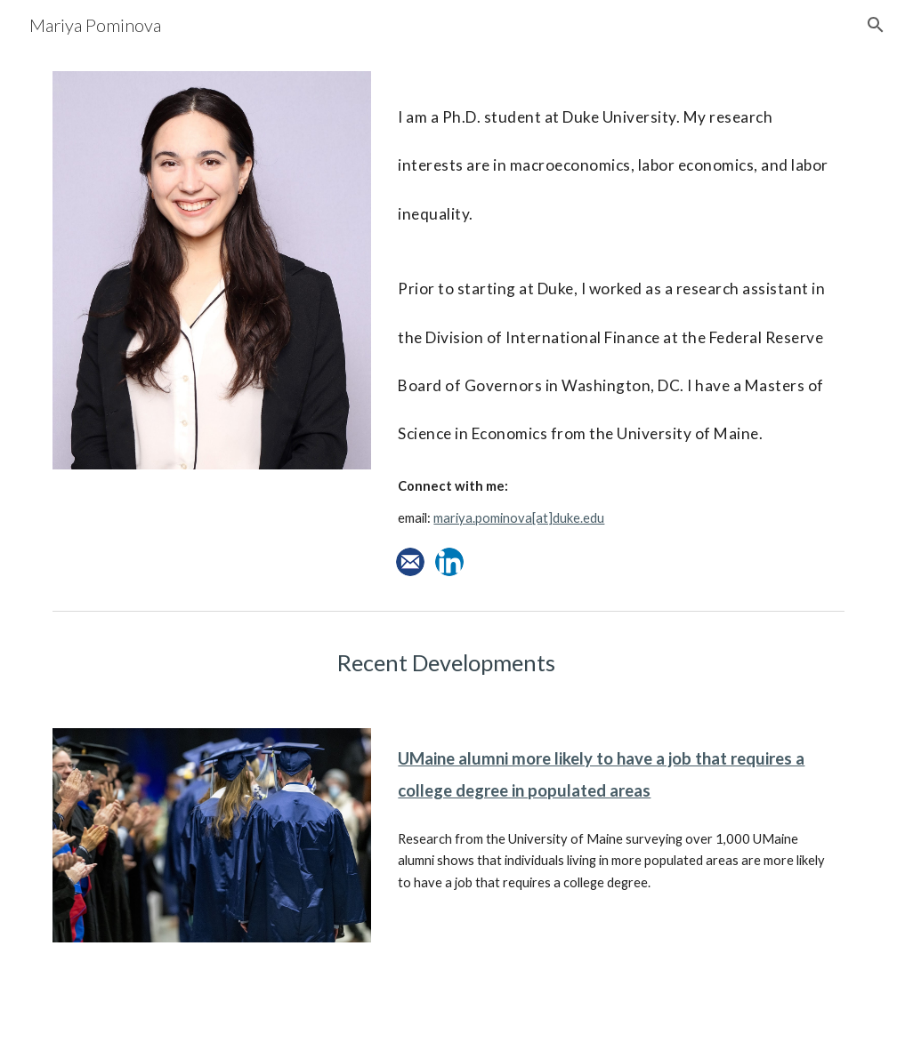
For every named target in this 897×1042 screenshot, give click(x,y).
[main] (617, 306)
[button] (875, 25)
